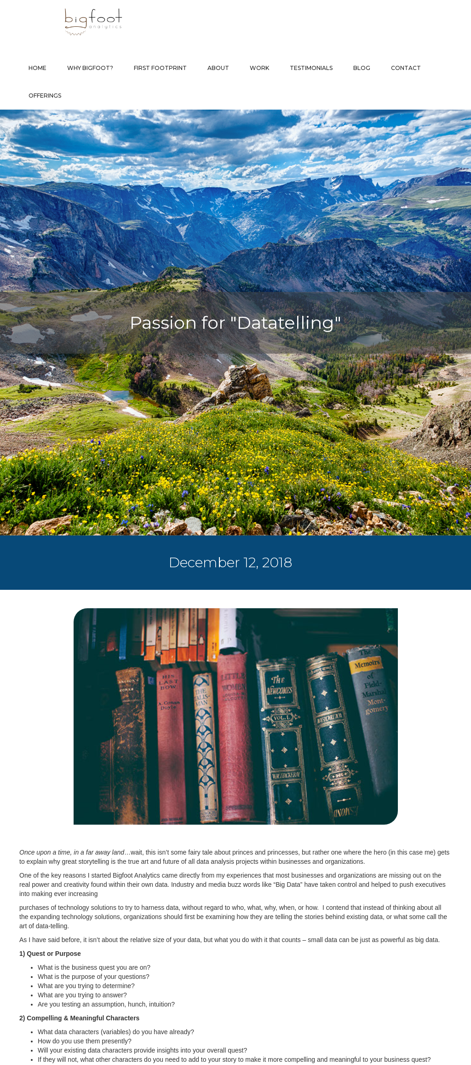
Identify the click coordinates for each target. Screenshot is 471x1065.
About (218, 67)
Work (259, 67)
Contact (406, 67)
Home (37, 67)
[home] (75, 22)
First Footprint (160, 67)
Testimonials (311, 67)
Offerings (45, 95)
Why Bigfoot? (90, 67)
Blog (361, 67)
